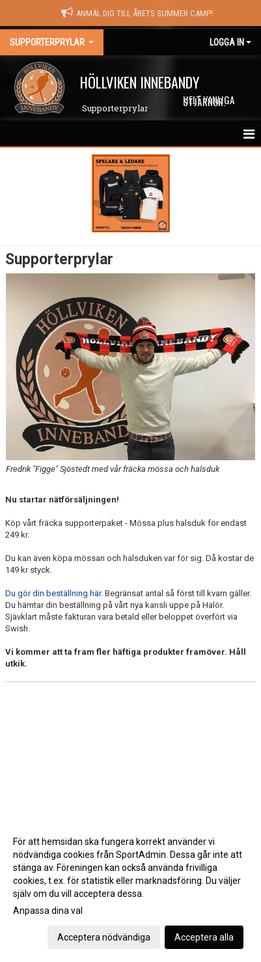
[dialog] (130, 889)
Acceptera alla (204, 937)
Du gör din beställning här (53, 593)
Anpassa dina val (48, 910)
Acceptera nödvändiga (103, 937)
